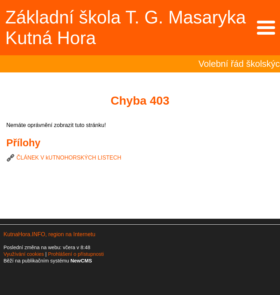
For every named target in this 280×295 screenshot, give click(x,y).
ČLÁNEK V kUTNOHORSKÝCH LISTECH (68, 158)
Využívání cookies (24, 254)
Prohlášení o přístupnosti (76, 254)
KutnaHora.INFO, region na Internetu (49, 234)
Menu (266, 27)
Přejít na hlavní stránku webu (140, 27)
